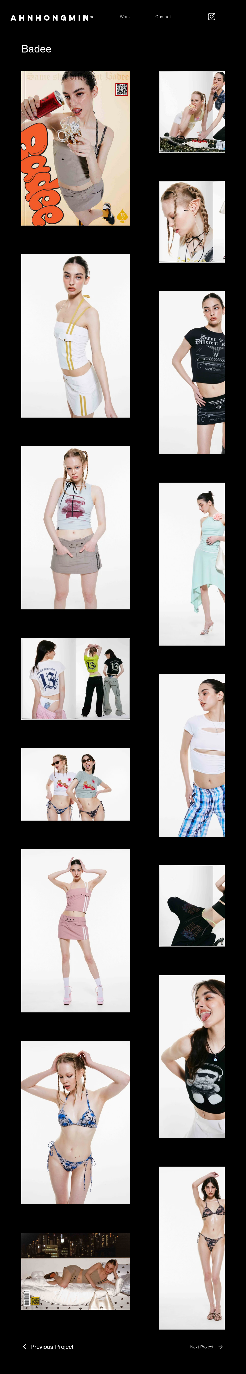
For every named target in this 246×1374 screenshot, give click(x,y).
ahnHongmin (51, 18)
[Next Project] (207, 1347)
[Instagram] (212, 17)
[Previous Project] (47, 1346)
